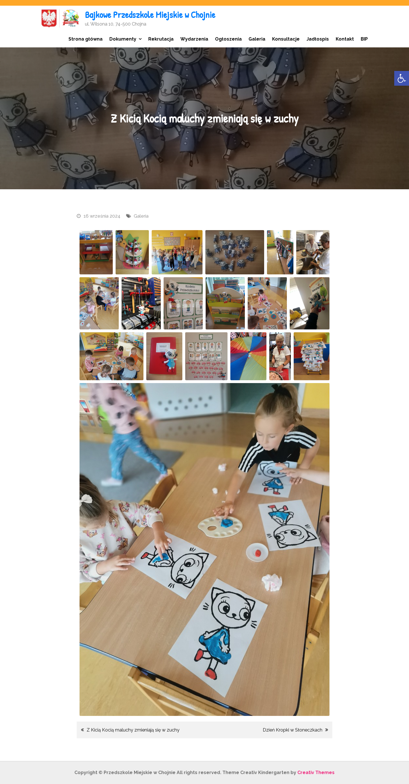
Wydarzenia (194, 39)
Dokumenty (122, 39)
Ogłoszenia (228, 39)
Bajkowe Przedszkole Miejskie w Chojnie (150, 15)
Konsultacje (286, 39)
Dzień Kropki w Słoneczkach (292, 730)
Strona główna (85, 39)
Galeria (257, 39)
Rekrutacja (161, 39)
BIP (364, 39)
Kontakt (345, 39)
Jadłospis (317, 39)
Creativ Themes (316, 772)
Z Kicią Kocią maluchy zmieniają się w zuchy (133, 730)
